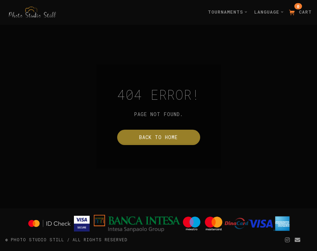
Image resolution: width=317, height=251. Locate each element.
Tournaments (227, 12)
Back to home (158, 137)
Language (269, 12)
